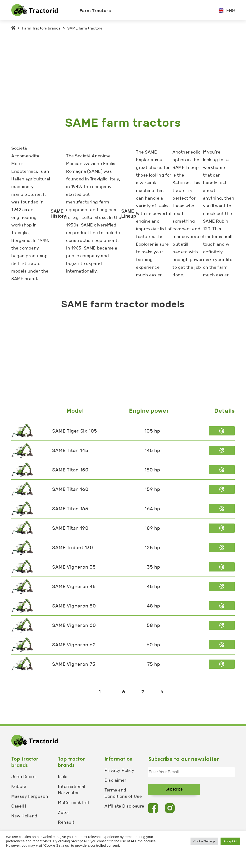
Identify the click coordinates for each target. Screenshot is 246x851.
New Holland (24, 816)
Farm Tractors (95, 10)
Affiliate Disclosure (124, 806)
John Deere (23, 776)
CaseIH (18, 806)
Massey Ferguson (29, 796)
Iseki (63, 776)
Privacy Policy (120, 770)
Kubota (18, 786)
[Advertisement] (123, 73)
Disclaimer (115, 780)
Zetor (63, 812)
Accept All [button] (230, 841)
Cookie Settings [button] (204, 841)
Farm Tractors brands (41, 28)
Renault (66, 822)
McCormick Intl (73, 802)
